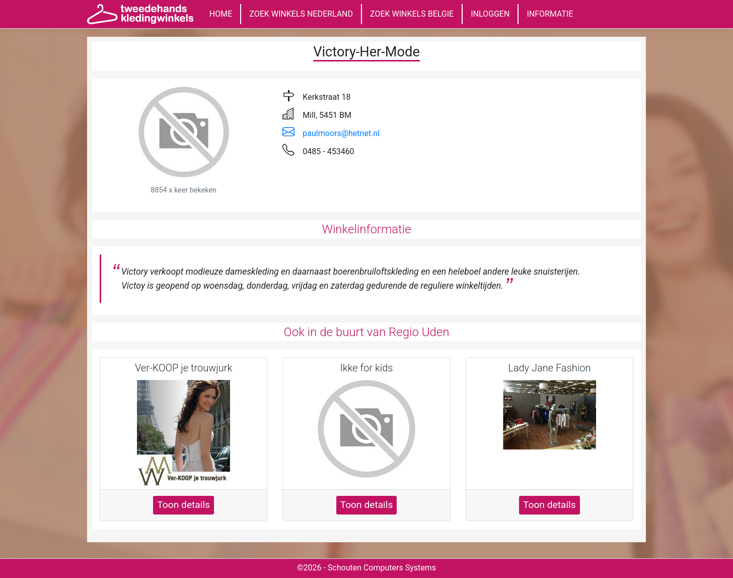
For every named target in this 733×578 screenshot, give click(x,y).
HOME (220, 14)
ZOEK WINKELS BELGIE (412, 14)
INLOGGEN (490, 14)
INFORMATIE (550, 14)
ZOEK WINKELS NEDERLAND (301, 14)
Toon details (183, 504)
